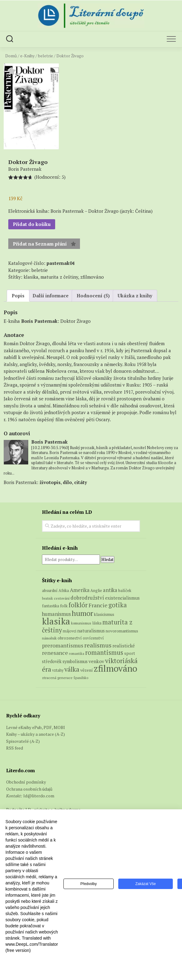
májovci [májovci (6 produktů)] (69, 631)
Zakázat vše (145, 884)
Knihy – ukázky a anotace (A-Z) (35, 734)
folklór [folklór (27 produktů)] (78, 605)
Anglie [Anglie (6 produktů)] (96, 590)
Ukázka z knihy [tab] (135, 295)
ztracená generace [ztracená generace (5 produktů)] (57, 677)
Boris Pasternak (39, 321)
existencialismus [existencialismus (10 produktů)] (122, 598)
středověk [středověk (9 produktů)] (52, 661)
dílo (67, 482)
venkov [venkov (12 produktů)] (96, 661)
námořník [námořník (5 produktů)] (49, 638)
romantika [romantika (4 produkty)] (76, 653)
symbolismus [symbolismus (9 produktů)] (75, 661)
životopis (50, 482)
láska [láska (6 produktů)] (96, 623)
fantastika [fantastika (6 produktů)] (50, 606)
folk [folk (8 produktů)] (64, 606)
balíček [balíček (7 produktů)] (124, 590)
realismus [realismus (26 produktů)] (98, 645)
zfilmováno (92, 277)
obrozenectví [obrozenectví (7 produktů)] (70, 638)
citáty (80, 482)
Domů (11, 56)
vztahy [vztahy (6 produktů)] (57, 670)
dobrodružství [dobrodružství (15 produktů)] (87, 597)
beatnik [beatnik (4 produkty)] (47, 598)
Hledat (107, 559)
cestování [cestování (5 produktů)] (62, 598)
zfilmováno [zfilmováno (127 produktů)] (115, 668)
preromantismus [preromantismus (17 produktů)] (62, 645)
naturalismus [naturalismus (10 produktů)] (91, 631)
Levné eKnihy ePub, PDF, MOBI (35, 727)
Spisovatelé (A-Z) (23, 741)
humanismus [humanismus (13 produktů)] (56, 614)
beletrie (45, 56)
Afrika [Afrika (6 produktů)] (64, 590)
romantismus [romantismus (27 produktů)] (104, 652)
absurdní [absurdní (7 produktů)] (50, 590)
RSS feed (14, 748)
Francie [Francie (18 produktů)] (98, 605)
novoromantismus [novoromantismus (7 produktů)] (122, 631)
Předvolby (88, 884)
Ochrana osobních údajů (29, 789)
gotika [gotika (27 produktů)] (117, 605)
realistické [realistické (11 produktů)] (123, 646)
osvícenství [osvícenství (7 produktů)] (93, 638)
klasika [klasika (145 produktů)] (56, 621)
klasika (31, 277)
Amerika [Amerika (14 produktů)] (79, 590)
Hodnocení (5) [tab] (93, 295)
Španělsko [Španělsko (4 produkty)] (81, 678)
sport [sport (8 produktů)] (129, 653)
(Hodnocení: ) (50, 177)
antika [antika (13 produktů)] (110, 590)
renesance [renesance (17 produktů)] (55, 652)
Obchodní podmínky (26, 782)
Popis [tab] (18, 295)
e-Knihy (27, 56)
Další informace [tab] (50, 295)
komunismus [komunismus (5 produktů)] (81, 623)
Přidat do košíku (32, 224)
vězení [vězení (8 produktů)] (86, 670)
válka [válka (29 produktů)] (71, 669)
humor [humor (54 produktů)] (82, 613)
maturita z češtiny (59, 277)
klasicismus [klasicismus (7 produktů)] (104, 614)
